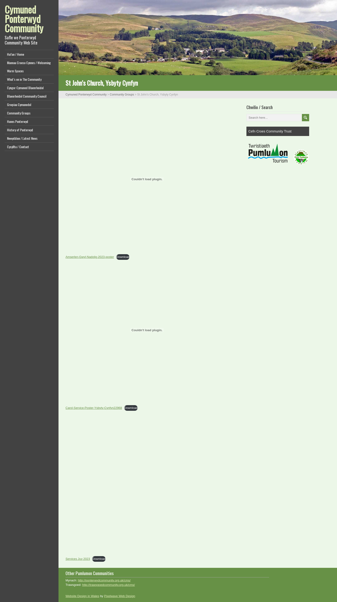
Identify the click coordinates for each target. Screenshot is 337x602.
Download (123, 257)
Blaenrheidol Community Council (26, 96)
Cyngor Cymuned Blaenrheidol (25, 87)
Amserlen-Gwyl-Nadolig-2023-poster (90, 257)
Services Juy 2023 (78, 559)
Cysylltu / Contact (18, 146)
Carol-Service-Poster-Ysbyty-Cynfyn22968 (94, 408)
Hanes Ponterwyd (17, 121)
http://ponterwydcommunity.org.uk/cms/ (104, 580)
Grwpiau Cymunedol (19, 104)
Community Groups (18, 112)
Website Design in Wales (82, 596)
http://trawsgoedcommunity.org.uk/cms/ (108, 585)
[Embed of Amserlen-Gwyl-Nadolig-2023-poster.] (147, 179)
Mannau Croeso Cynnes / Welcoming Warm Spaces (29, 66)
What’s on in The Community (24, 79)
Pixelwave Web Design (119, 596)
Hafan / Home (15, 54)
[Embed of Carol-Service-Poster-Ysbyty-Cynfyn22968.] (147, 330)
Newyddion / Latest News (22, 138)
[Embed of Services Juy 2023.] (147, 481)
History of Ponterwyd (20, 129)
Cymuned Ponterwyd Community (24, 18)
